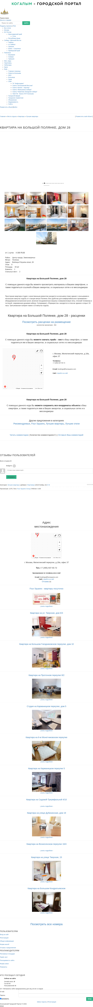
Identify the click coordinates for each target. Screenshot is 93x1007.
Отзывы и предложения (8, 947)
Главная (2, 116)
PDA (14, 26)
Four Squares (38, 423)
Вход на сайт (4, 934)
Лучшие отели (72, 423)
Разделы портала (6, 26)
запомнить (5, 999)
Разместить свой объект (84, 116)
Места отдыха (12, 116)
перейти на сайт (62, 373)
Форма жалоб (4, 944)
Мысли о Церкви (5, 20)
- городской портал (46, 3)
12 (61, 183)
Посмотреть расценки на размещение (46, 321)
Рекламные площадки (7, 954)
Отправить (11, 477)
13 (63, 183)
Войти (15, 107)
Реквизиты (3, 967)
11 (59, 183)
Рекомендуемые (21, 423)
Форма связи (4, 963)
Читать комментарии (19, 435)
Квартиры (21, 116)
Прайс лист (4, 957)
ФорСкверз (31, 485)
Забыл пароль (41, 1002)
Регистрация (4, 938)
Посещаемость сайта (7, 960)
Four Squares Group (23, 489)
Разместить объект (6, 107)
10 (58, 183)
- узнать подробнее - (46, 806)
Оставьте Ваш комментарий (70, 435)
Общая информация (7, 941)
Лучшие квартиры (32, 116)
